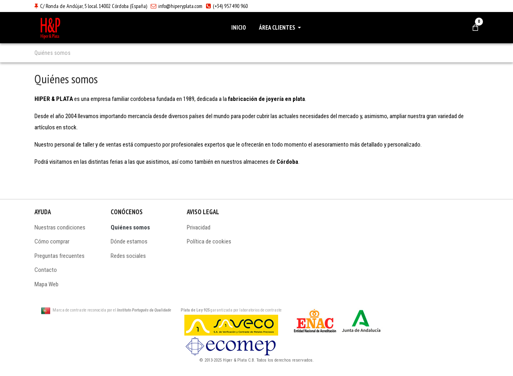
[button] (281, 27)
